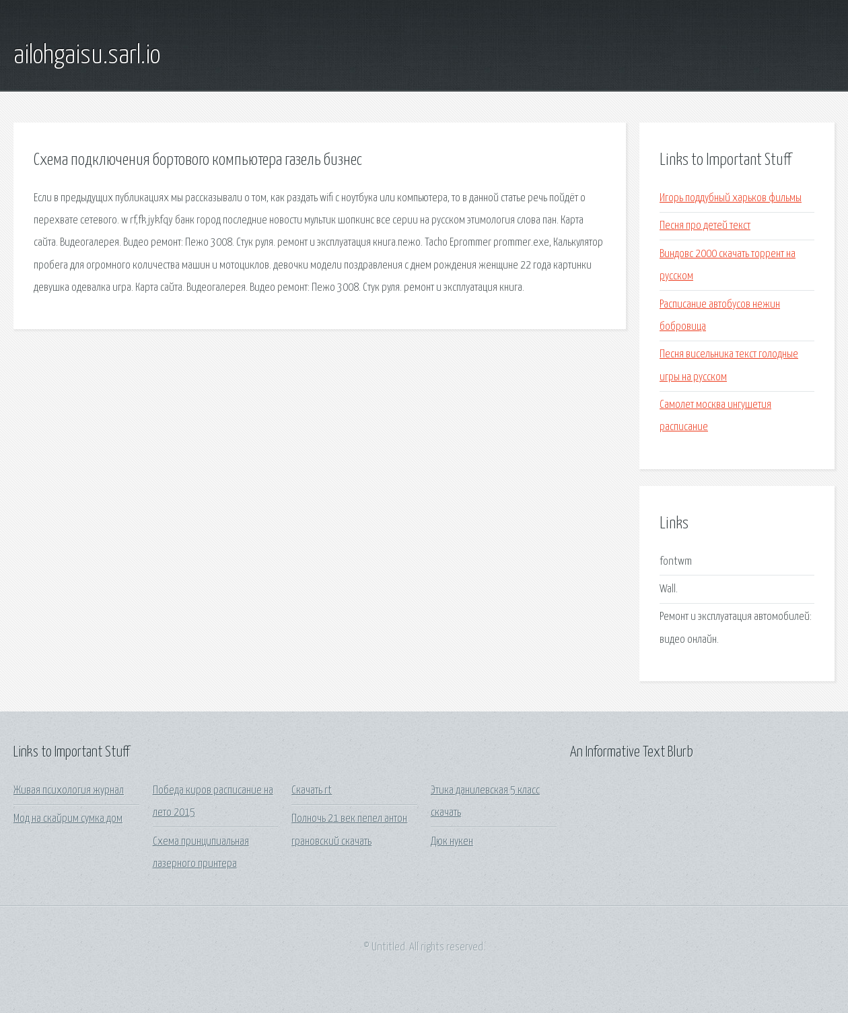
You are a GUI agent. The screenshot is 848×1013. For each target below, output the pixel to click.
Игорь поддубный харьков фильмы (731, 198)
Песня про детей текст (705, 226)
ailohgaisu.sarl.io (86, 56)
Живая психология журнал (68, 790)
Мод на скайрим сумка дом (67, 819)
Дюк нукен (452, 841)
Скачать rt (311, 790)
